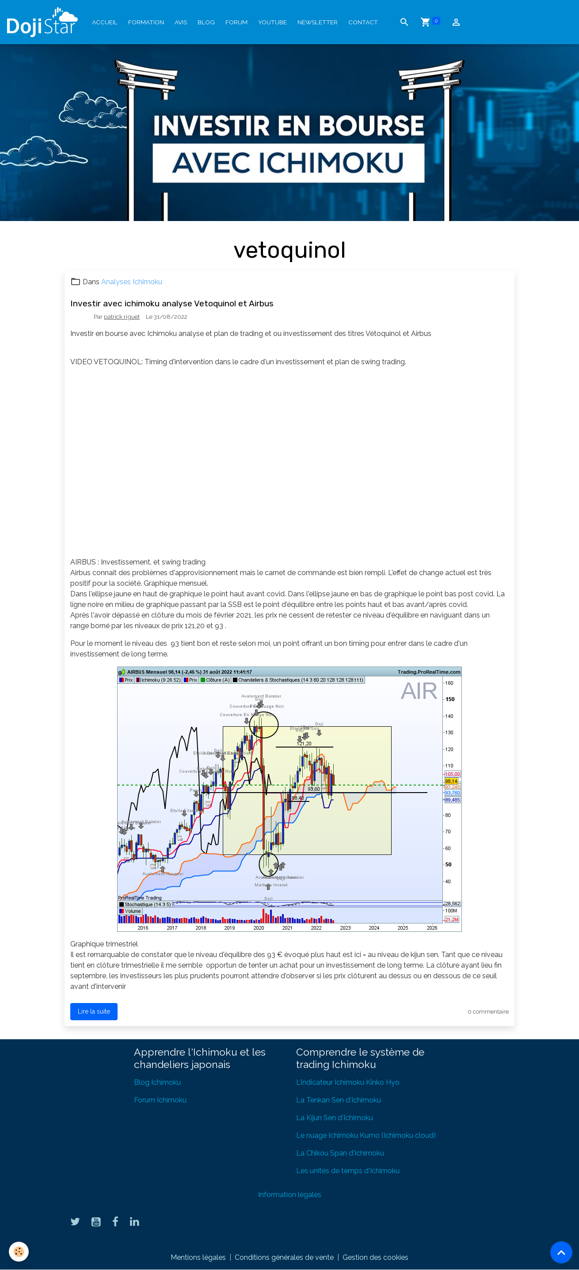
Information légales (289, 1194)
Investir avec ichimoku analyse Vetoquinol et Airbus (172, 303)
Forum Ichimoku (160, 1100)
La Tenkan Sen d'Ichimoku (338, 1100)
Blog (206, 22)
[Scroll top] (561, 1252)
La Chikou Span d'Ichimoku (340, 1153)
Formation (146, 22)
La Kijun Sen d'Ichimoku (334, 1118)
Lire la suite (94, 1011)
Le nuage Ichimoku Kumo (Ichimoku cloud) (366, 1135)
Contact (363, 22)
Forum (236, 22)
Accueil (105, 22)
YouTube (272, 22)
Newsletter (317, 22)
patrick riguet (122, 316)
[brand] (44, 22)
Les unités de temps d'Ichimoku (348, 1171)
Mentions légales (198, 1257)
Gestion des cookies (375, 1257)
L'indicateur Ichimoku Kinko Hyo (348, 1082)
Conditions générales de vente (284, 1257)
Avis (181, 22)
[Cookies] (19, 1252)
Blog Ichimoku (157, 1082)
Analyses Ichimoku (131, 282)
